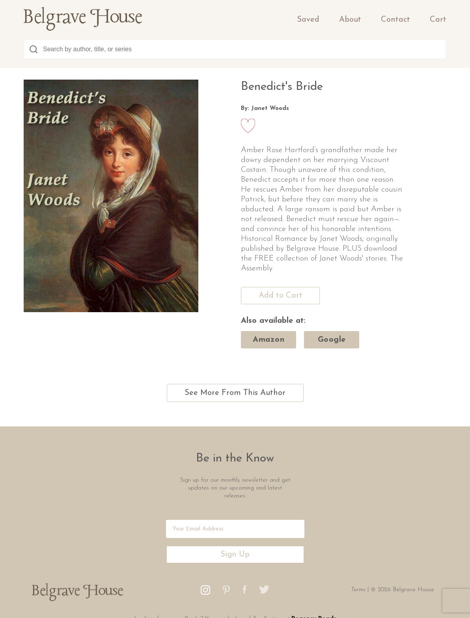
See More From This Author (235, 393)
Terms (359, 590)
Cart (438, 20)
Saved (308, 20)
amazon (268, 340)
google (332, 340)
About (350, 20)
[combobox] (235, 49)
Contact (395, 20)
